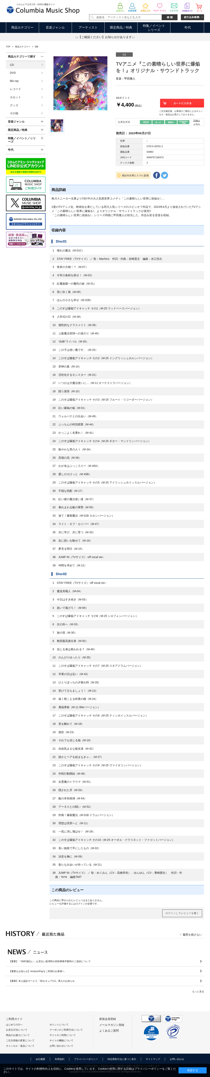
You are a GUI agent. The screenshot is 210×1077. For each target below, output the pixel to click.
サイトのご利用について (63, 1035)
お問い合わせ (177, 1059)
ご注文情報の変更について (20, 1040)
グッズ (14, 105)
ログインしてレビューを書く (182, 913)
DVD (13, 72)
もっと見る (198, 991)
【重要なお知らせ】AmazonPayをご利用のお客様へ (37, 971)
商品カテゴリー (22, 27)
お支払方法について (16, 1029)
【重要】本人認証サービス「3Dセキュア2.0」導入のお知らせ (42, 981)
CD (12, 64)
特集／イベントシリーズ (154, 28)
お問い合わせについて (61, 1045)
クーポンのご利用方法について (66, 1029)
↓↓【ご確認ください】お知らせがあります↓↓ (105, 37)
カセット (15, 97)
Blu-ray (14, 80)
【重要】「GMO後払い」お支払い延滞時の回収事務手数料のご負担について (50, 961)
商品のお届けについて (18, 1035)
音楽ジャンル (55, 27)
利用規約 (59, 1059)
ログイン (80, 903)
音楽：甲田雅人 (125, 78)
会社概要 (40, 1059)
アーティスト (88, 27)
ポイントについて (59, 1024)
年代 (187, 27)
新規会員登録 (107, 1018)
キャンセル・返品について (20, 1045)
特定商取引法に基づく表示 (122, 1059)
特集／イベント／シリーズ (22, 140)
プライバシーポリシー (86, 1059)
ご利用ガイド (14, 1018)
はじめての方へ (14, 1024)
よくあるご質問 (109, 1030)
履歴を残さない (192, 934)
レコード (15, 89)
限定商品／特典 (121, 27)
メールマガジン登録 (111, 1024)
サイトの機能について (61, 1040)
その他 (14, 113)
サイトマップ (153, 1059)
